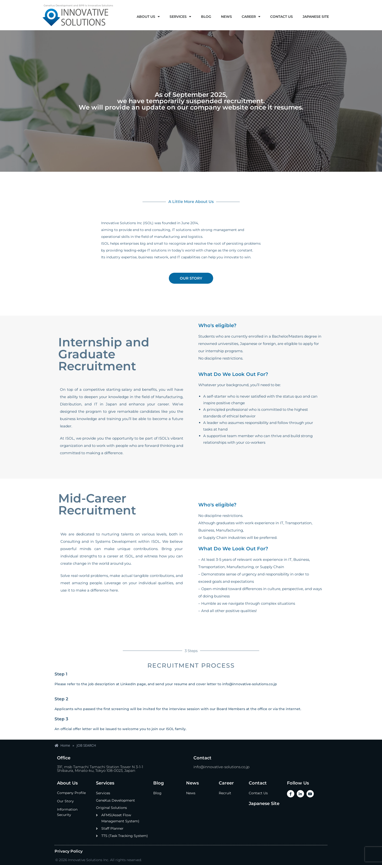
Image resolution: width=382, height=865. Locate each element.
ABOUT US (148, 16)
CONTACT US (281, 16)
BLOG (206, 16)
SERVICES (180, 16)
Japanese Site (264, 803)
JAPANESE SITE (316, 16)
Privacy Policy (69, 851)
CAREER (251, 16)
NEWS (226, 16)
